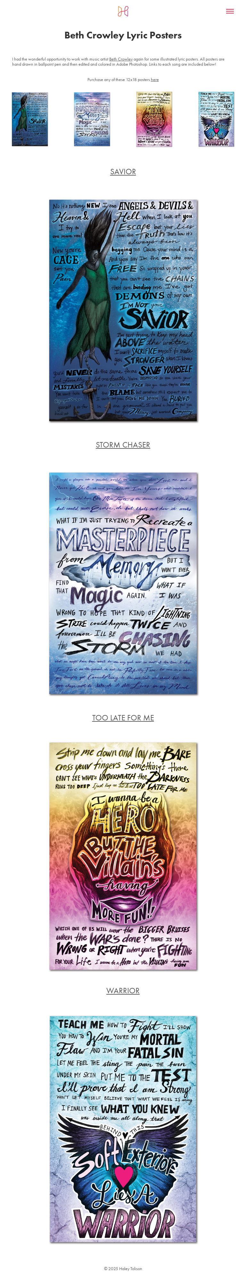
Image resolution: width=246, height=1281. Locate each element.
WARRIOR (123, 990)
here (155, 79)
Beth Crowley (121, 59)
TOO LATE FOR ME (123, 717)
